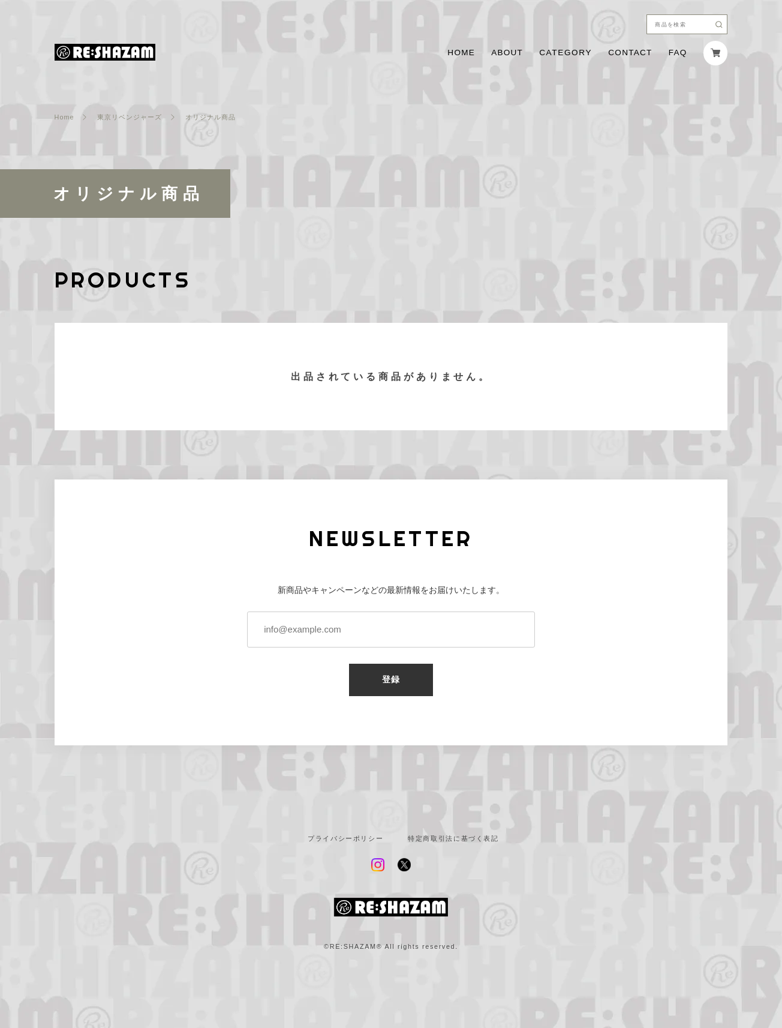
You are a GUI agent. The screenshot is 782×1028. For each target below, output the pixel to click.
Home (64, 117)
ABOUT (507, 53)
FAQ (678, 53)
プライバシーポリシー (345, 838)
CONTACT (630, 53)
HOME (461, 53)
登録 (391, 679)
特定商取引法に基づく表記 (453, 838)
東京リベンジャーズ (129, 117)
